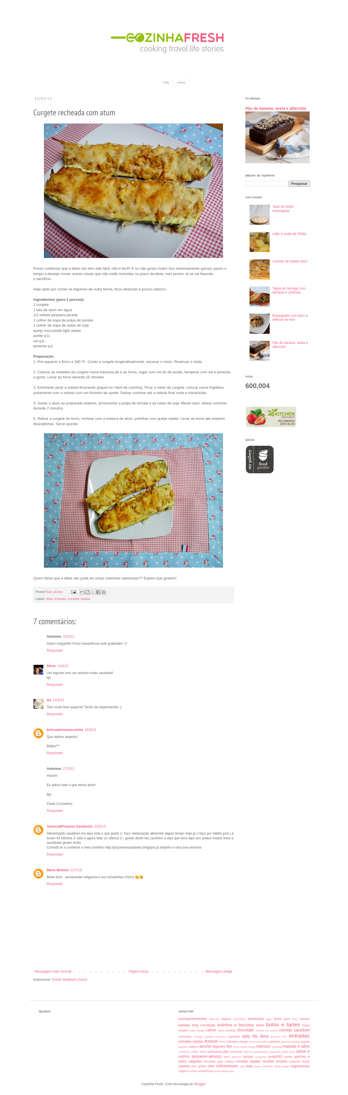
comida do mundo (267, 1030)
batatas (305, 1019)
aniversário (256, 1019)
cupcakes (233, 1036)
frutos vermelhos (259, 1041)
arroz (277, 1019)
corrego (198, 1036)
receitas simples (274, 1061)
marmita (277, 1046)
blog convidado (203, 1025)
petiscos (236, 1056)
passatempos (261, 1051)
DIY (285, 1036)
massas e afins (296, 1046)
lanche (205, 1046)
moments (183, 1051)
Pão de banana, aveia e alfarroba (275, 108)
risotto (306, 1061)
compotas (185, 1036)
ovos (203, 1051)
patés (285, 1051)
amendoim (239, 1019)
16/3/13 (90, 730)
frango (243, 1041)
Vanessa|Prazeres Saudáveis (70, 826)
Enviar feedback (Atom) (69, 980)
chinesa (230, 1030)
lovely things (247, 1046)
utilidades (267, 1066)
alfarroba (214, 1019)
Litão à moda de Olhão (289, 234)
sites (211, 1066)
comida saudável (294, 1030)
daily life (250, 1036)
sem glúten (198, 1066)
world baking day (224, 1071)
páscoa (247, 1051)
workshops (206, 1071)
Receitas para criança (219, 1061)
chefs (220, 1030)
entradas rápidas (79, 598)
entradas (60, 598)
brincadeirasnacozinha (65, 730)
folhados (233, 1041)
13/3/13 (68, 637)
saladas (184, 1066)
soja (241, 1066)
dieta (49, 598)
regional (294, 1061)
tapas (257, 1066)
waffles (194, 1071)
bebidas (184, 1025)
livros (236, 1046)
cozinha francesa (214, 1036)
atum (287, 1019)
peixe (292, 1051)
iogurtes (183, 1046)
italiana (193, 1046)
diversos (276, 1036)
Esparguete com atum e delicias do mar (290, 317)
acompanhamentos (192, 1019)
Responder (55, 651)
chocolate (245, 1030)
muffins (194, 1051)
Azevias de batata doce (289, 261)
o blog (165, 82)
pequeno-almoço (207, 1056)
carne (211, 1030)
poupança (261, 1056)
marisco (263, 1046)
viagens (183, 1071)
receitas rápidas (248, 1061)
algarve (226, 1019)
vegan (285, 1066)
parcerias (236, 1051)
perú (227, 1056)
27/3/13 (68, 769)
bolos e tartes (283, 1025)
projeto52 (275, 1057)
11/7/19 (76, 870)
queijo (288, 1056)
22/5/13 (99, 826)
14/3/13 (62, 666)
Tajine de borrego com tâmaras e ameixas (289, 290)
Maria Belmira (58, 870)
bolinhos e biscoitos (235, 1025)
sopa (249, 1066)
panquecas (214, 1051)
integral (295, 1041)
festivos (211, 1041)
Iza (49, 700)
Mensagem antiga (219, 971)
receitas (181, 82)
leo (229, 1046)
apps (269, 1019)
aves (295, 1019)
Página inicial (139, 971)
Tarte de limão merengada (282, 209)
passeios (275, 1051)
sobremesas (227, 1066)
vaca (277, 1066)
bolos (260, 1025)
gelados (275, 1041)
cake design (197, 1030)
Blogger (200, 1084)
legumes (219, 1047)
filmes (222, 1041)
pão (226, 1052)
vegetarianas (300, 1066)
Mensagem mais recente (53, 971)
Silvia (51, 666)
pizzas (248, 1057)
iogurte (305, 1041)
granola (285, 1041)
